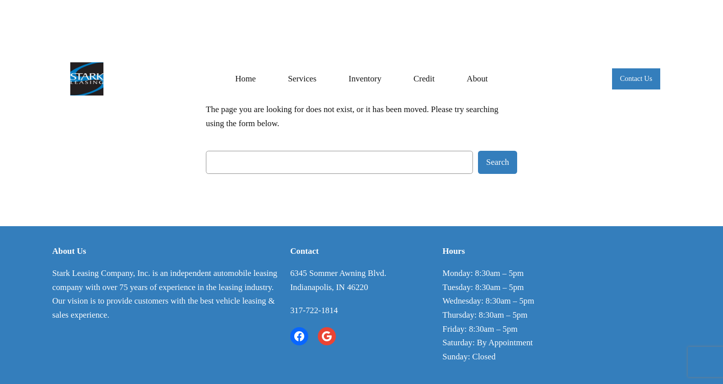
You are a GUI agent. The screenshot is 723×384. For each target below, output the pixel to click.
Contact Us (636, 78)
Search (497, 162)
